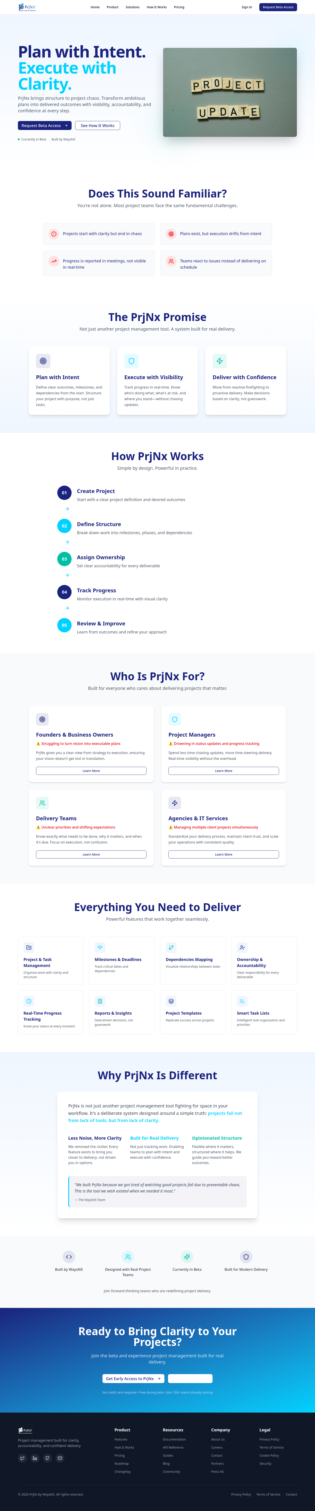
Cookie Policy (269, 1455)
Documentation (174, 1439)
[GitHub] (47, 1458)
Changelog (122, 1471)
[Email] (59, 1458)
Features (121, 1439)
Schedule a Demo (190, 1378)
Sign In (247, 7)
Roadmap (122, 1463)
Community (171, 1471)
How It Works (157, 7)
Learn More (91, 771)
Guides (168, 1455)
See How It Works (98, 125)
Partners (217, 1463)
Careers (216, 1447)
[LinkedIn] (34, 1458)
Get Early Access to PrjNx (133, 1378)
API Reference (173, 1447)
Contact (217, 1455)
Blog (166, 1463)
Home (95, 7)
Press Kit (217, 1471)
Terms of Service (272, 1447)
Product (112, 7)
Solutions (133, 7)
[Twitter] (22, 1458)
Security (265, 1463)
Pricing (179, 7)
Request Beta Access (278, 7)
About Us (218, 1439)
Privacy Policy (269, 1439)
